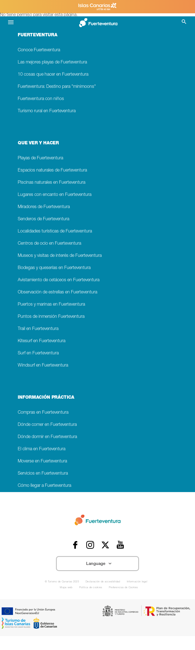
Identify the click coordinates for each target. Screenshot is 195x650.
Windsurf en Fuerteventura (43, 365)
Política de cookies (90, 588)
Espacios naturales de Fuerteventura (52, 170)
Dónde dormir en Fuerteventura (47, 437)
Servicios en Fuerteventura (43, 473)
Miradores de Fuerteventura (44, 207)
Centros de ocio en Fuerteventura (49, 243)
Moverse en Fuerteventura (42, 461)
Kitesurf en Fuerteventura (41, 341)
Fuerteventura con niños (41, 99)
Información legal (137, 582)
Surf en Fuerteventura (38, 353)
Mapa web (66, 588)
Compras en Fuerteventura (43, 412)
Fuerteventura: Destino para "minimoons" (57, 87)
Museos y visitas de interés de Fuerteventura (60, 256)
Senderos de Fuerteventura (43, 219)
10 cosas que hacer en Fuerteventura (53, 74)
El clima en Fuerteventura (41, 449)
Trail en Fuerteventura (38, 329)
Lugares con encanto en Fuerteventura (54, 195)
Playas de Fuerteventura (40, 158)
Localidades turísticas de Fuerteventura (55, 231)
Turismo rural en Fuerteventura (47, 111)
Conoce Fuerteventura (39, 50)
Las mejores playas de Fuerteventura (52, 62)
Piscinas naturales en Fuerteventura (51, 182)
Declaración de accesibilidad (103, 582)
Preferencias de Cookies (123, 588)
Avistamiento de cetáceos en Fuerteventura (58, 280)
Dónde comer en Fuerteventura (47, 425)
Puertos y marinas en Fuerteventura (51, 304)
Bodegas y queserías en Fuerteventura (54, 268)
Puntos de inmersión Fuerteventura (51, 316)
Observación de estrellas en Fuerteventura (57, 292)
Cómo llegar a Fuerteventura (44, 485)
